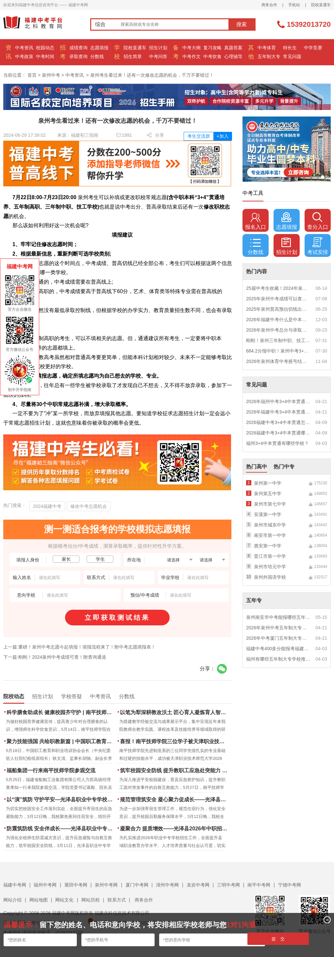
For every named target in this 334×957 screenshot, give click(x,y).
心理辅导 (233, 56)
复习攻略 (212, 47)
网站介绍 (12, 899)
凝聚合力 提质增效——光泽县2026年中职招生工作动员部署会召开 (174, 828)
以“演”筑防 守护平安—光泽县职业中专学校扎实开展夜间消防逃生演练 (61, 799)
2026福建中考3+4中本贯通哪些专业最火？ (278, 432)
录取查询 (78, 56)
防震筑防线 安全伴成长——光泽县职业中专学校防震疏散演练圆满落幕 (61, 828)
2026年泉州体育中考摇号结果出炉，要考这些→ (278, 361)
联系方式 (117, 899)
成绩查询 (78, 47)
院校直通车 (321, 5)
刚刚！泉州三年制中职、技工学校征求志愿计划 (278, 340)
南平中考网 (258, 884)
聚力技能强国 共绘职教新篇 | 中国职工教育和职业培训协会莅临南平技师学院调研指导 (61, 741)
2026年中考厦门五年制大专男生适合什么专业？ (278, 638)
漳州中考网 (167, 884)
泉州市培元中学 (270, 566)
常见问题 (292, 56)
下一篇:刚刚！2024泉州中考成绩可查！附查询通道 (54, 657)
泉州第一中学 (267, 483)
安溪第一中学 (267, 514)
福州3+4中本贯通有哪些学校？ (277, 443)
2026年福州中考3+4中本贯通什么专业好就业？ (278, 401)
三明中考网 (228, 884)
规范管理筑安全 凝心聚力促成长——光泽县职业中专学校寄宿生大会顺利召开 (174, 799)
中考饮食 (212, 56)
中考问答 (158, 56)
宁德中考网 (289, 884)
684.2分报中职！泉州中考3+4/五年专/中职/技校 (278, 350)
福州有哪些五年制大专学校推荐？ (278, 659)
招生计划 (158, 47)
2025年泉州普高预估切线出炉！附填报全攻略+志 (278, 309)
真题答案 (233, 47)
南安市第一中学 (270, 535)
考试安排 (317, 246)
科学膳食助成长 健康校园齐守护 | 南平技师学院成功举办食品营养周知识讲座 (61, 712)
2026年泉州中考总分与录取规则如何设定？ (278, 330)
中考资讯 (24, 47)
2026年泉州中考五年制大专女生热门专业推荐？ (278, 627)
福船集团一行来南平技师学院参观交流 (51, 770)
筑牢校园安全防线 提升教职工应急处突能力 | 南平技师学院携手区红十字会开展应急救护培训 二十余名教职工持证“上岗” (174, 770)
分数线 (97, 56)
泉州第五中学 (267, 493)
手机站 (294, 5)
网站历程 (90, 899)
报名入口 (255, 221)
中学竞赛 (313, 47)
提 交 (278, 938)
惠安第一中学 (267, 545)
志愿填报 (99, 47)
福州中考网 (45, 884)
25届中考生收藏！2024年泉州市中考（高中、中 (278, 288)
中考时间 (45, 56)
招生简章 (133, 56)
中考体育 (267, 47)
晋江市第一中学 (270, 556)
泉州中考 (51, 75)
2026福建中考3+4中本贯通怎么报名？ (278, 422)
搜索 (241, 24)
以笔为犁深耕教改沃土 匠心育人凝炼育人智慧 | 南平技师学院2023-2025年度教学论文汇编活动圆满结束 (174, 712)
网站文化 (64, 899)
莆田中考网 (75, 884)
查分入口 (317, 221)
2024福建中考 (47, 506)
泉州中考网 (106, 884)
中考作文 (191, 56)
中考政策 (24, 56)
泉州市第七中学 (270, 504)
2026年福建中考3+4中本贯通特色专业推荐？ (278, 412)
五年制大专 (269, 56)
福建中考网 (14, 884)
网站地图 (38, 899)
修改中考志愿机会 (88, 506)
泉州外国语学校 (270, 577)
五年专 (254, 600)
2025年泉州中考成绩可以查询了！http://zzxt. (278, 298)
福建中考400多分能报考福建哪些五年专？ (278, 648)
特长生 (290, 47)
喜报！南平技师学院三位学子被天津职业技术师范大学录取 (174, 741)
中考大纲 (191, 47)
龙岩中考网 (198, 884)
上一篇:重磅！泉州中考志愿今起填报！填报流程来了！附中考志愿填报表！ (79, 647)
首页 (32, 75)
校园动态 (45, 47)
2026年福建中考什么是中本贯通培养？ (278, 319)
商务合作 (269, 5)
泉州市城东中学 (270, 524)
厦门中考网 (136, 884)
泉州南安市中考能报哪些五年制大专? (278, 617)
